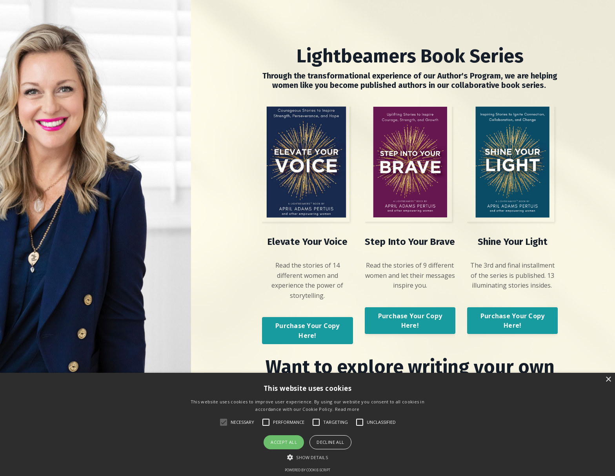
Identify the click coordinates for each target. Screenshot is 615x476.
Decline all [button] (330, 442)
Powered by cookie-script (307, 469)
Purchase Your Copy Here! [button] (307, 330)
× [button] (608, 380)
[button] (307, 457)
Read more (347, 409)
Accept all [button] (284, 442)
